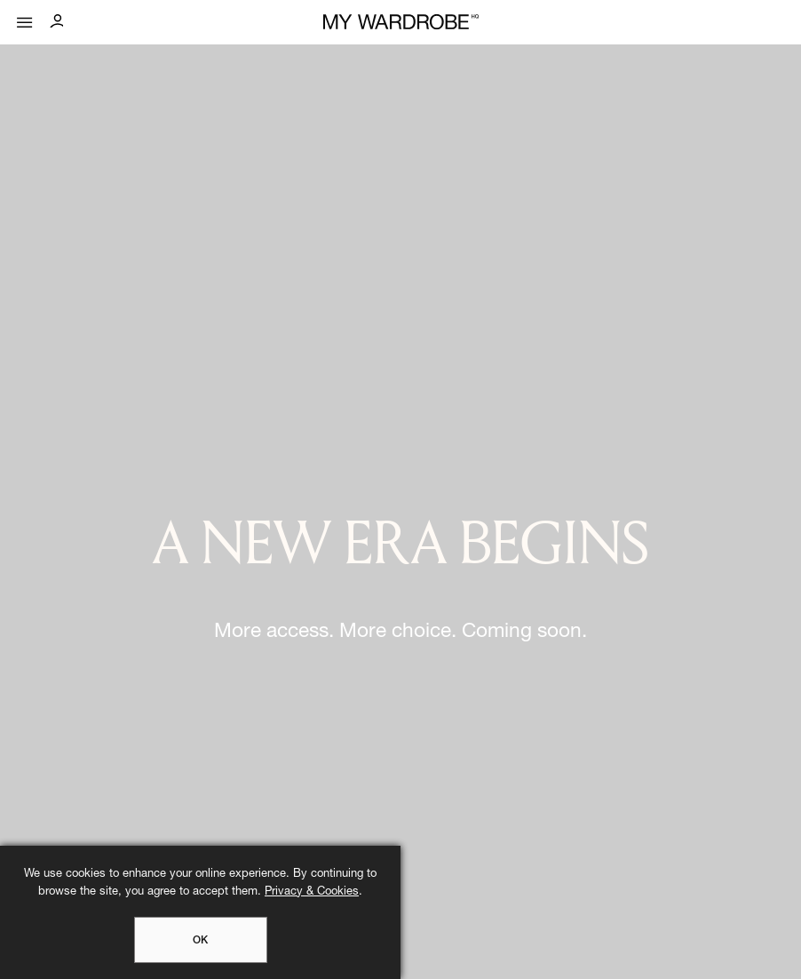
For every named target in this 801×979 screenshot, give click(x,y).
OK (200, 940)
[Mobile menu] (25, 18)
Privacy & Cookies (312, 892)
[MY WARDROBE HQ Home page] (401, 22)
